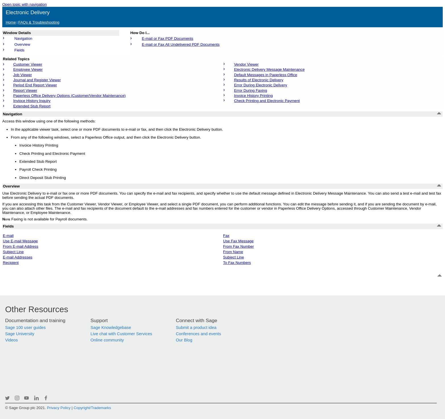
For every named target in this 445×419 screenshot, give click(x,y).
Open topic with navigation (24, 4)
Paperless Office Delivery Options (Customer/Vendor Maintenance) (69, 95)
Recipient (11, 262)
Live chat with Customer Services (121, 334)
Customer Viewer (27, 64)
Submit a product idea (196, 327)
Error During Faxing (250, 90)
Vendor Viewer (246, 64)
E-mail (8, 236)
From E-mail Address (20, 246)
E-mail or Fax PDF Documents (167, 38)
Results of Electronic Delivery (258, 80)
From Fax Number (238, 246)
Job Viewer (22, 75)
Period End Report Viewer (35, 85)
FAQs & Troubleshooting (38, 22)
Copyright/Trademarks (92, 408)
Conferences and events (198, 334)
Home (11, 22)
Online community (107, 340)
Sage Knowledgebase (110, 327)
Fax (226, 236)
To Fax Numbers (237, 262)
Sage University (19, 334)
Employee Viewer (27, 69)
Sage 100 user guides (25, 327)
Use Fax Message (238, 241)
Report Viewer (25, 90)
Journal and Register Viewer (37, 80)
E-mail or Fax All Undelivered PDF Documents (180, 44)
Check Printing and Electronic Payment (267, 101)
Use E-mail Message (20, 241)
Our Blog (184, 340)
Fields (19, 50)
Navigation (23, 38)
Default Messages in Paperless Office (265, 75)
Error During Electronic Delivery (260, 85)
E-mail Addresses (17, 257)
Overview (22, 44)
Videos (11, 340)
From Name (233, 252)
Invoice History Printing (253, 95)
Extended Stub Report (31, 106)
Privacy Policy (59, 408)
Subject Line (13, 252)
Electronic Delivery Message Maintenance (269, 69)
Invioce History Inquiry (31, 101)
